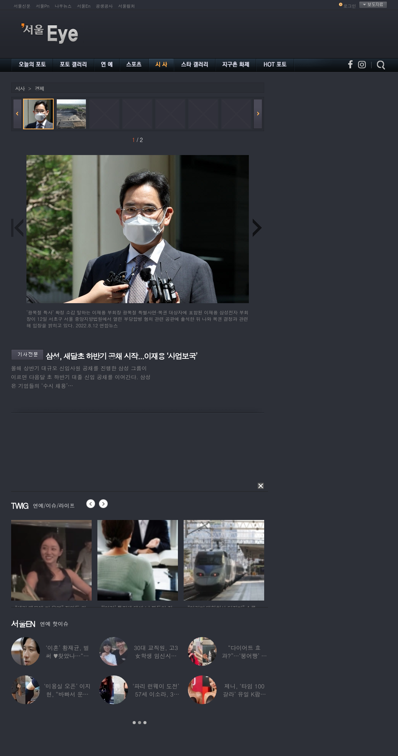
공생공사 (104, 6)
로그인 (350, 6)
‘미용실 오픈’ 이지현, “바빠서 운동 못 (67, 694)
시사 (20, 88)
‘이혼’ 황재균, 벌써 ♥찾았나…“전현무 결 (67, 656)
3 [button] (144, 722)
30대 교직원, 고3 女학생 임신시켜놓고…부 (155, 656)
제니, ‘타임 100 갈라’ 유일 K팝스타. (244, 694)
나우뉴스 (63, 6)
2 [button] (139, 722)
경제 (39, 88)
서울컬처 (126, 6)
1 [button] (134, 722)
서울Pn (42, 6)
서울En (83, 6)
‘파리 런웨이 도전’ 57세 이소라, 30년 (155, 694)
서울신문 (22, 6)
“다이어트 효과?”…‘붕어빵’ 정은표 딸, (244, 656)
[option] (51, 559)
